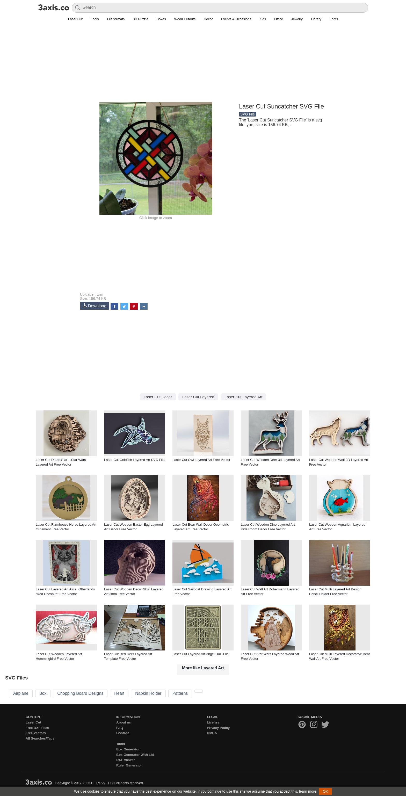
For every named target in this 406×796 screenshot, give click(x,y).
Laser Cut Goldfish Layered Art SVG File (134, 460)
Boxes (161, 19)
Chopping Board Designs (80, 693)
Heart (119, 693)
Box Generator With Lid (135, 755)
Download (94, 305)
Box (43, 693)
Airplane (20, 693)
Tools (95, 19)
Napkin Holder (148, 693)
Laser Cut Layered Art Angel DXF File (200, 654)
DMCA (212, 733)
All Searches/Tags (40, 738)
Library (316, 19)
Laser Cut (75, 19)
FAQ (119, 728)
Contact (122, 733)
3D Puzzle (140, 19)
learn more (307, 791)
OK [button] (325, 791)
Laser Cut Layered (198, 397)
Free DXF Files (37, 728)
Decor (208, 19)
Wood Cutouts (184, 19)
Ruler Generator (129, 765)
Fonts (334, 19)
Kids (262, 19)
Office (278, 19)
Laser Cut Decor (158, 397)
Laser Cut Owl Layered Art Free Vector (201, 460)
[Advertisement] (203, 65)
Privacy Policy (218, 728)
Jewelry (297, 19)
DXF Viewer (125, 760)
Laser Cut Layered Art (243, 397)
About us (123, 722)
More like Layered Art (203, 668)
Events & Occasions (236, 19)
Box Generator (128, 749)
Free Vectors (36, 733)
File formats (116, 19)
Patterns (180, 693)
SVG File (247, 114)
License (213, 722)
